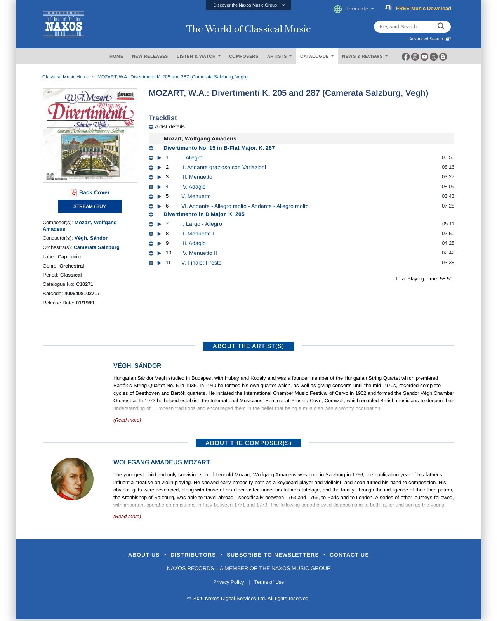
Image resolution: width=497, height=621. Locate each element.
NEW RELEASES (150, 56)
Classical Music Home (65, 77)
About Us (125, 555)
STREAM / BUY (89, 206)
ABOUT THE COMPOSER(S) (248, 442)
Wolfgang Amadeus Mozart (161, 462)
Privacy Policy (226, 584)
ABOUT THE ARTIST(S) (248, 346)
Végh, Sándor (91, 238)
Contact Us (368, 555)
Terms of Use (271, 584)
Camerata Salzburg (97, 247)
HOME (116, 56)
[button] (248, 5)
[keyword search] (441, 27)
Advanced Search (430, 38)
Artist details (170, 126)
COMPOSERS (244, 56)
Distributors (184, 555)
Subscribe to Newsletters (278, 555)
